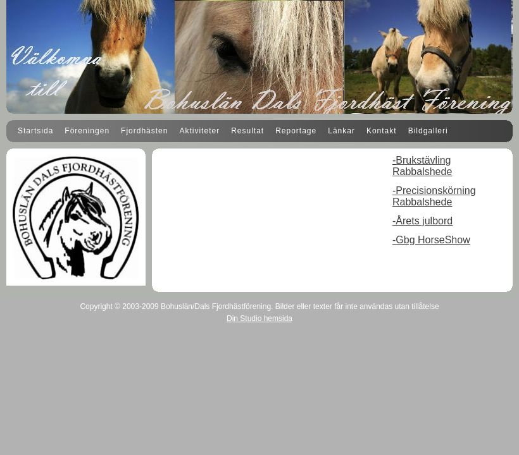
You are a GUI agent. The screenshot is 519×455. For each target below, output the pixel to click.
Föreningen (87, 130)
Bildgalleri (428, 130)
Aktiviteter (199, 130)
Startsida (35, 130)
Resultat (247, 130)
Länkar (341, 130)
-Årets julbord (422, 220)
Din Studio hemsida (259, 318)
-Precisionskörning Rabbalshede (434, 196)
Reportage (295, 130)
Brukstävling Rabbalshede (422, 166)
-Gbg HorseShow (431, 239)
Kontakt (381, 130)
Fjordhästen (144, 130)
